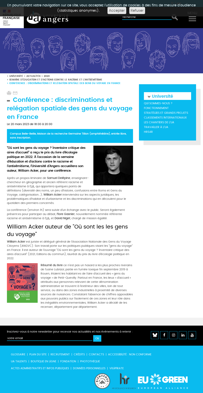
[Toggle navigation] (192, 17)
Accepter (117, 10)
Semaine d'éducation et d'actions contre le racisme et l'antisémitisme (55, 79)
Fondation (68, 361)
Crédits (79, 354)
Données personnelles (89, 368)
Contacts (96, 354)
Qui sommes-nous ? (158, 103)
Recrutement (60, 354)
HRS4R (148, 132)
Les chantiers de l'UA (159, 122)
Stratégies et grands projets (166, 113)
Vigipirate (116, 368)
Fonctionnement (156, 108)
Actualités (33, 76)
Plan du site (38, 354)
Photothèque (90, 361)
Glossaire (18, 354)
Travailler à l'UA (156, 127)
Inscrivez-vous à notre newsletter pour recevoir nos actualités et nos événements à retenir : (70, 332)
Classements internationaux (165, 118)
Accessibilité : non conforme (129, 354)
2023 (47, 76)
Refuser (137, 10)
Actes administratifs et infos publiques (40, 368)
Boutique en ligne (43, 361)
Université (16, 76)
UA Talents (19, 361)
